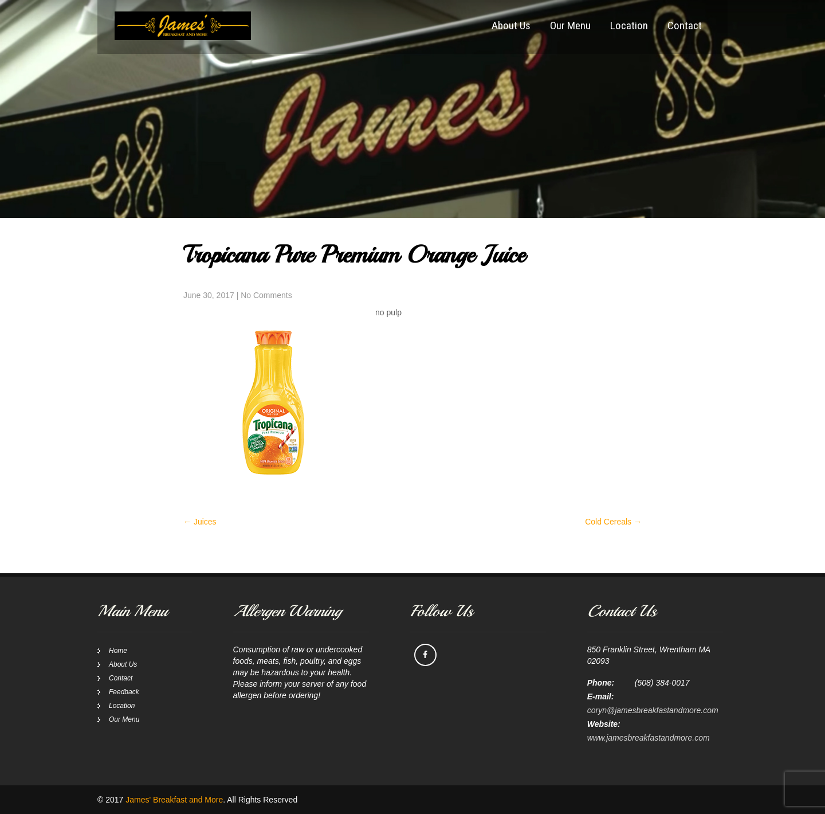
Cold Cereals (613, 521)
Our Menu (570, 25)
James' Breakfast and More (174, 799)
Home (118, 651)
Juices (200, 521)
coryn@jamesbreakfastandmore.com (652, 710)
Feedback (124, 692)
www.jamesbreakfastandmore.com (648, 737)
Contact (684, 25)
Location (629, 25)
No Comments (266, 295)
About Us (511, 25)
